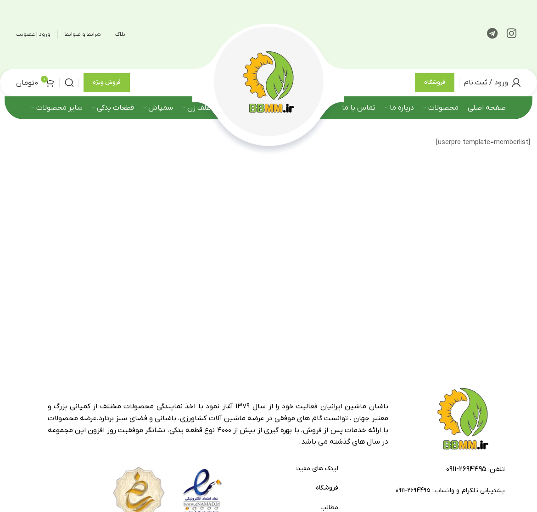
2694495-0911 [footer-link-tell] (466, 475)
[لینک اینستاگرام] (511, 34)
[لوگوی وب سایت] (268, 85)
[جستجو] (69, 86)
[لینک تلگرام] (492, 34)
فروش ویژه (107, 85)
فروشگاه (434, 85)
